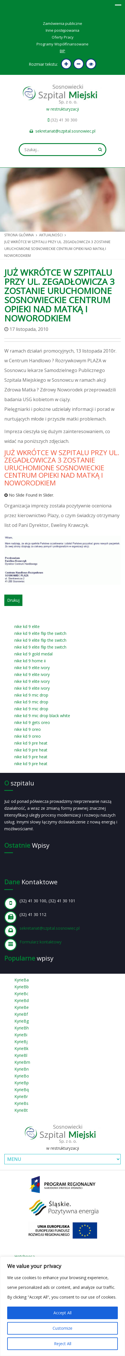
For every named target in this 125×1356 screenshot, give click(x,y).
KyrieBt (21, 1110)
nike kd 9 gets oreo (32, 722)
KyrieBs (21, 1103)
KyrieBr (21, 1096)
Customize (62, 1328)
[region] (62, 1306)
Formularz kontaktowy (40, 942)
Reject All (62, 1343)
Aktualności (51, 235)
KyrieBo (21, 1076)
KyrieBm (22, 1062)
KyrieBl (20, 1055)
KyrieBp (21, 1082)
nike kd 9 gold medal (33, 654)
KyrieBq (21, 1089)
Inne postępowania (62, 30)
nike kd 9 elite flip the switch (40, 633)
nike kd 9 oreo (27, 729)
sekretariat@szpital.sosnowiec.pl (65, 131)
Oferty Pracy (63, 37)
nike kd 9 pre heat (30, 743)
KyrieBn (21, 1069)
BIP (62, 50)
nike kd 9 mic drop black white (42, 715)
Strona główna (19, 235)
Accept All (62, 1312)
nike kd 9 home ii (30, 660)
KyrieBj (21, 1041)
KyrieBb (21, 986)
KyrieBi (20, 1034)
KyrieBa (21, 980)
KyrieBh (21, 1028)
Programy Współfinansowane (62, 44)
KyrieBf (21, 1014)
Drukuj (13, 600)
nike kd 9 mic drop (31, 695)
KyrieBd (21, 1000)
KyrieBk (21, 1048)
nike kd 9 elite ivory (32, 667)
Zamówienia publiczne (62, 23)
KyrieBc (21, 993)
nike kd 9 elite (27, 626)
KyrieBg (21, 1021)
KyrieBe (21, 1007)
